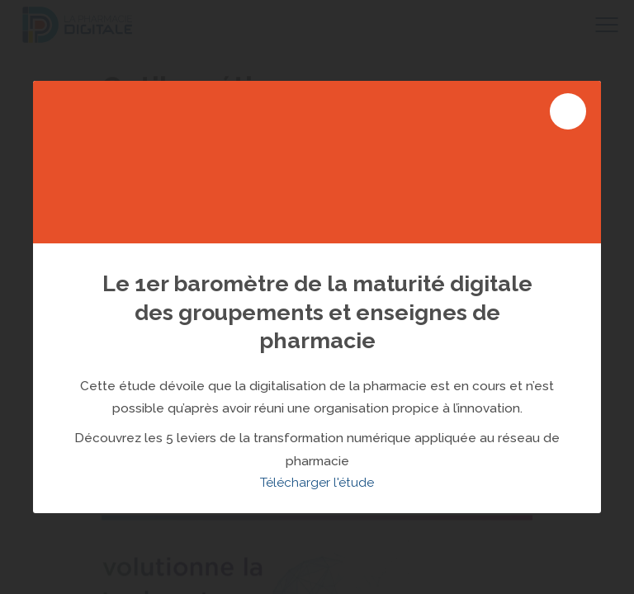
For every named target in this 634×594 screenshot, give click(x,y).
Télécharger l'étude (317, 482)
